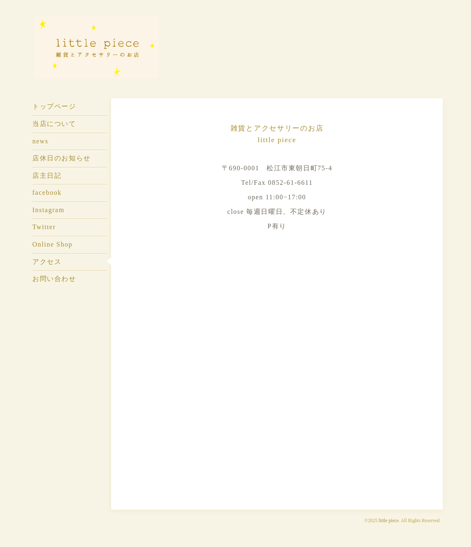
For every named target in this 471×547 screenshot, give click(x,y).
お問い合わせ (54, 278)
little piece (388, 520)
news (40, 141)
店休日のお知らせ (61, 158)
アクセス (46, 261)
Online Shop (52, 244)
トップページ (54, 106)
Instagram (48, 209)
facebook (47, 192)
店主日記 (46, 175)
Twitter (44, 226)
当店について (54, 123)
